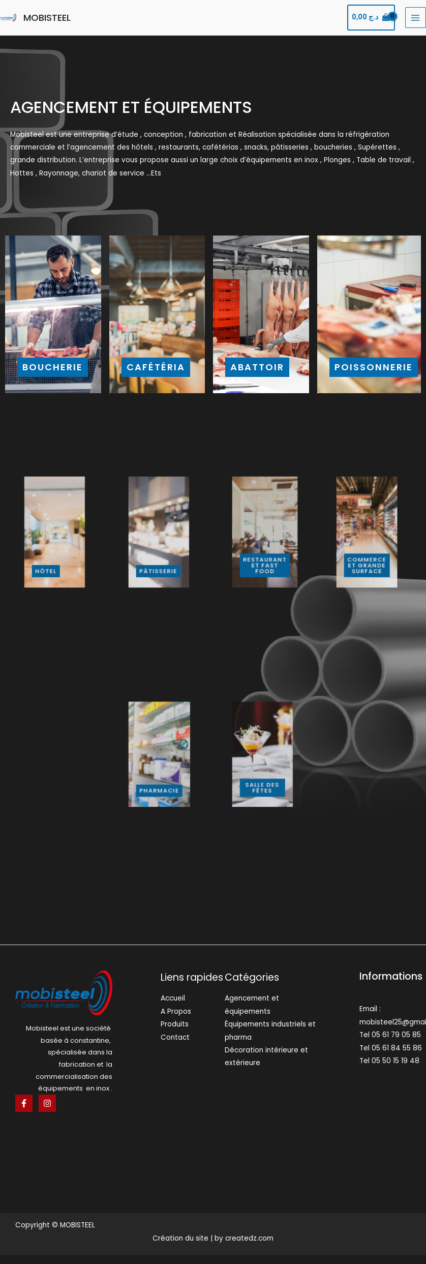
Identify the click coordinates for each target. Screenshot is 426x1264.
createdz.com (249, 1238)
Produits (175, 1024)
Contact (175, 1037)
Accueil (173, 998)
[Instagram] (47, 1103)
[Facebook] (24, 1103)
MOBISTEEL (47, 17)
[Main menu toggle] (415, 17)
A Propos (176, 1011)
